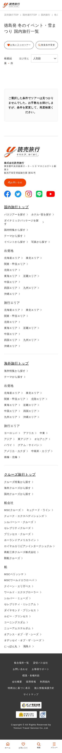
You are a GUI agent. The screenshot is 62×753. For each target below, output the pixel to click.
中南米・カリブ (40, 451)
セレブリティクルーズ (17, 528)
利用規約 (45, 681)
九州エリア (30, 287)
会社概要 (17, 681)
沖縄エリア (11, 293)
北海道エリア (12, 257)
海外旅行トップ (16, 363)
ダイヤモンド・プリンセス (20, 610)
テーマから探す (13, 235)
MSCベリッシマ (13, 574)
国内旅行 (45, 15)
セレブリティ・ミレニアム (20, 604)
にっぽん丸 (11, 646)
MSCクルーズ (12, 510)
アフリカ (28, 433)
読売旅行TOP (11, 15)
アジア (8, 439)
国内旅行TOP (30, 15)
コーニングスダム (14, 622)
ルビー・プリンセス (16, 616)
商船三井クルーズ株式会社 (20, 552)
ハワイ (8, 445)
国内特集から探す (14, 229)
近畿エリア (30, 276)
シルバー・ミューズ (16, 598)
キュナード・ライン (39, 510)
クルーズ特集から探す (17, 482)
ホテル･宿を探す (41, 214)
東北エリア (32, 257)
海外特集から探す (14, 370)
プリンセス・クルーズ (17, 534)
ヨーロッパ (11, 433)
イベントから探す (14, 241)
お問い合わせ (20, 669)
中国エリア (11, 282)
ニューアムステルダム (17, 628)
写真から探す (39, 241)
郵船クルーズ (12, 558)
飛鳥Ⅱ (27, 646)
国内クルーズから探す (17, 494)
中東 (42, 433)
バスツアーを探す (14, 214)
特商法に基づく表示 (19, 688)
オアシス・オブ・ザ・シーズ (21, 634)
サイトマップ (31, 694)
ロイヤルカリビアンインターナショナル (28, 546)
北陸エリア (11, 269)
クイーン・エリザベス (17, 586)
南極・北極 (11, 457)
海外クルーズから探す (17, 488)
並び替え (24, 58)
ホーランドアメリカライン (20, 540)
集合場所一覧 (21, 662)
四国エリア (11, 287)
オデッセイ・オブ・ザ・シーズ (22, 640)
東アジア (23, 439)
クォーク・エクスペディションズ (24, 516)
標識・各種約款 (31, 675)
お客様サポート (40, 669)
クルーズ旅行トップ (20, 474)
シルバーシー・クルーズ (18, 522)
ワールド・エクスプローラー (21, 592)
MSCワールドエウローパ (19, 580)
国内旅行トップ (16, 207)
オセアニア (41, 439)
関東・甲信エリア (14, 263)
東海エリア (11, 276)
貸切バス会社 (40, 662)
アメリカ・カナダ (14, 451)
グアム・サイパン (28, 445)
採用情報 (31, 681)
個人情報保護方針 (44, 688)
